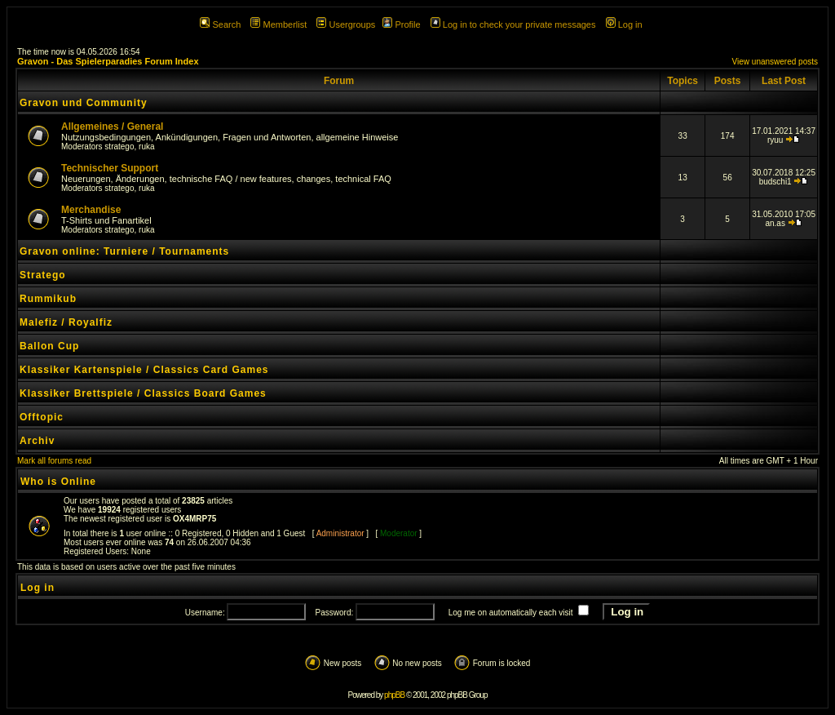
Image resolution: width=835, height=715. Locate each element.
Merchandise (91, 209)
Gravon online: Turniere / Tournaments (124, 251)
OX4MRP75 (194, 518)
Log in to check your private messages (513, 24)
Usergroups (345, 24)
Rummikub (48, 298)
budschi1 (775, 181)
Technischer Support (109, 168)
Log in (624, 24)
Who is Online (58, 481)
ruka (146, 146)
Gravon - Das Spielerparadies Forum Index (108, 61)
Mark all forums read (54, 460)
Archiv (37, 440)
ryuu (775, 139)
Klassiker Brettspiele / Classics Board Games (143, 393)
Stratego (43, 275)
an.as (774, 223)
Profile (401, 24)
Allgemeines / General (112, 126)
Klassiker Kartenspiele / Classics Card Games (144, 369)
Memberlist (278, 24)
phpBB (394, 695)
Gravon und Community (84, 103)
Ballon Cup (49, 346)
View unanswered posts (775, 61)
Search (220, 24)
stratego (119, 146)
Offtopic (42, 417)
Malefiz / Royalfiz (66, 322)
